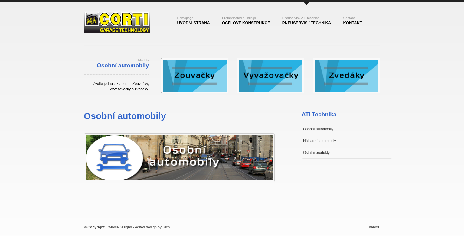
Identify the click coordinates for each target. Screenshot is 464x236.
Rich (166, 227)
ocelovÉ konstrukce (246, 20)
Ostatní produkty (316, 152)
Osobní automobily (318, 129)
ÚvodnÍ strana (193, 20)
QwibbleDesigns (119, 227)
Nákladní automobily (319, 141)
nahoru (374, 227)
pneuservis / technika (306, 20)
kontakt (352, 20)
